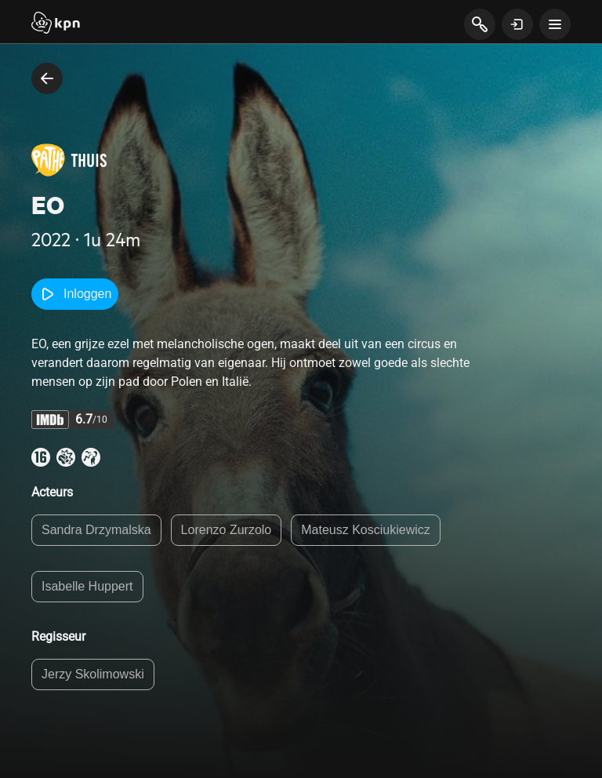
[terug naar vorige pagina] (47, 78)
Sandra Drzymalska (96, 529)
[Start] (55, 24)
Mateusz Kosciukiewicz (365, 529)
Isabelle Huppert (87, 586)
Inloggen (74, 294)
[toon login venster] (517, 24)
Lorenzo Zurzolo (226, 529)
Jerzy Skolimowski (93, 674)
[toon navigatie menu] (555, 24)
